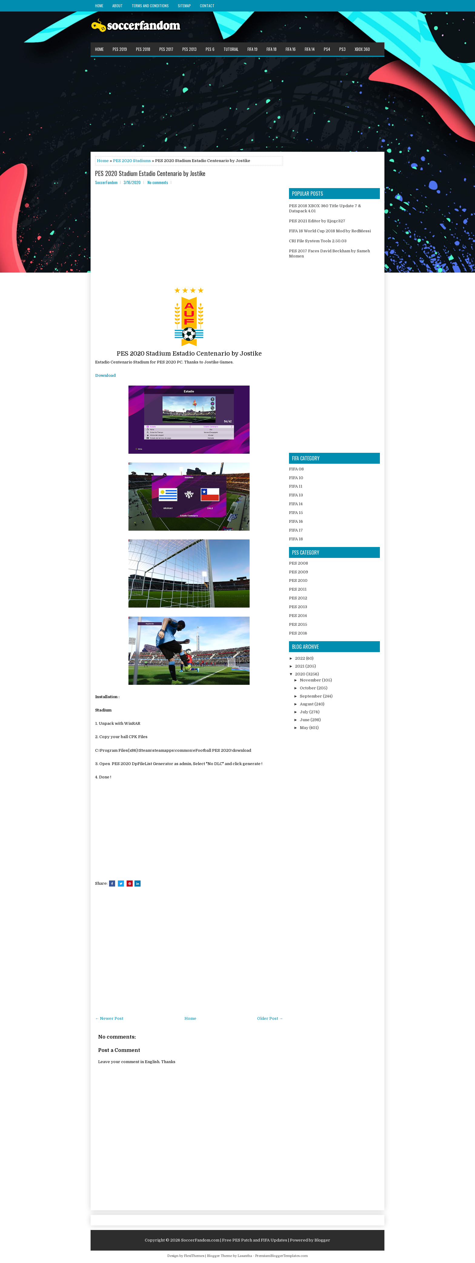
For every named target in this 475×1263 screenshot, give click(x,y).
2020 (300, 674)
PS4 (327, 49)
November (311, 680)
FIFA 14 (310, 49)
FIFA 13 (296, 495)
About (117, 5)
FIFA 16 (291, 49)
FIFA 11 (295, 486)
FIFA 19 (252, 49)
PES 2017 (166, 49)
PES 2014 (298, 615)
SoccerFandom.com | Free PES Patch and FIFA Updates (234, 1240)
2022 (300, 658)
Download (105, 375)
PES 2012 (298, 598)
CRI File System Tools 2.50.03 (318, 241)
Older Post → (270, 1018)
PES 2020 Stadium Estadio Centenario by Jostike (150, 173)
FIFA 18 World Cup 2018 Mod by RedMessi (330, 231)
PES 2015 (298, 624)
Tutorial (231, 49)
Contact (207, 5)
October (308, 688)
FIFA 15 (296, 512)
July (304, 712)
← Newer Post (109, 1018)
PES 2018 (143, 49)
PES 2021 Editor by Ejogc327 (317, 221)
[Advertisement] (237, 103)
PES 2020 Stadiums (132, 160)
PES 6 (210, 49)
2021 (300, 666)
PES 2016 (298, 633)
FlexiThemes (194, 1256)
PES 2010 (298, 580)
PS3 (342, 49)
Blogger (322, 1240)
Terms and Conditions (150, 5)
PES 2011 (298, 589)
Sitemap (184, 5)
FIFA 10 (296, 478)
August (307, 704)
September (311, 696)
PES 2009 (298, 572)
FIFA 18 (272, 49)
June (305, 720)
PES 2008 (298, 563)
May (304, 727)
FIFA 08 (296, 469)
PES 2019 (120, 49)
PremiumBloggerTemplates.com (281, 1256)
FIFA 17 (296, 530)
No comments (158, 182)
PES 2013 (189, 49)
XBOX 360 (362, 49)
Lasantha (245, 1256)
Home (99, 5)
